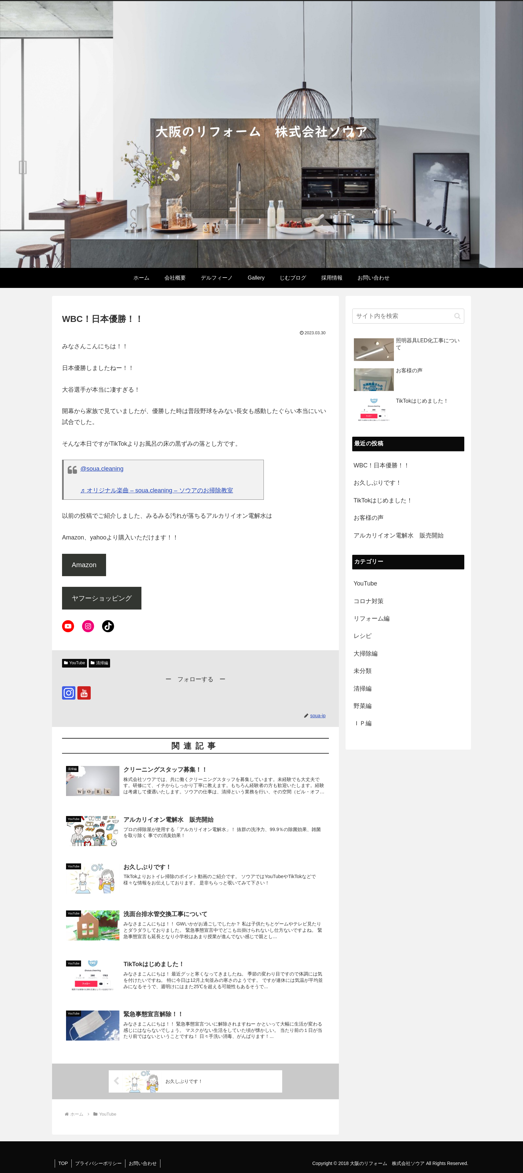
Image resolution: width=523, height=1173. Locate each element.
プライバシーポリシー (98, 1163)
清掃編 (99, 663)
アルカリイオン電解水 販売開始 (399, 535)
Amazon (84, 564)
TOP (63, 1163)
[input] (408, 316)
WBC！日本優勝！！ (382, 465)
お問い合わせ (143, 1163)
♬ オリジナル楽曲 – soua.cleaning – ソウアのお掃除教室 (156, 490)
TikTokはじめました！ (383, 500)
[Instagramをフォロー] (68, 693)
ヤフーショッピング (102, 598)
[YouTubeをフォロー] (84, 693)
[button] (457, 316)
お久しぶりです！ (378, 482)
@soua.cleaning (101, 468)
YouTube (74, 663)
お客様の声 (369, 517)
